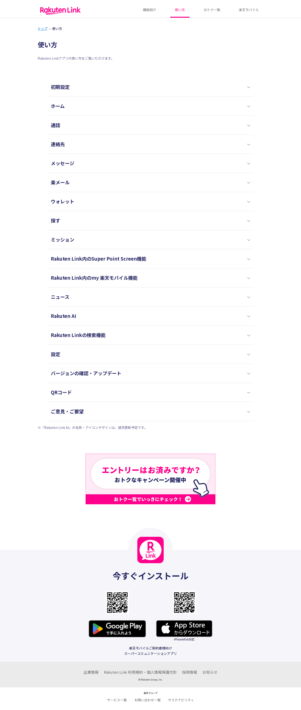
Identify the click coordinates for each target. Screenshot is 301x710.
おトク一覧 (212, 9)
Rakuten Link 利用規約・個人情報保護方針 (140, 672)
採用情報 (189, 672)
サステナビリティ (181, 700)
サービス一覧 (117, 700)
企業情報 (91, 672)
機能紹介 (149, 9)
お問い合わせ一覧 (147, 700)
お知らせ (210, 672)
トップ (43, 28)
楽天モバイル (249, 9)
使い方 (180, 9)
